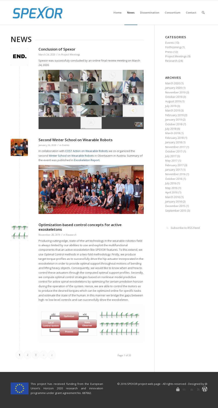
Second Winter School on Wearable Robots (76, 139)
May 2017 (171, 160)
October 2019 (173, 97)
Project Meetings (70, 54)
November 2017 (175, 147)
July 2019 (170, 106)
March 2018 (172, 133)
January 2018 (173, 142)
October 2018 (173, 124)
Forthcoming (173, 47)
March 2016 (172, 197)
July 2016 (170, 183)
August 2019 (173, 101)
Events (65, 145)
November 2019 (175, 92)
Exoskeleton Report (86, 160)
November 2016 (175, 174)
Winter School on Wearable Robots (71, 156)
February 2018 (174, 138)
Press (169, 52)
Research (71, 234)
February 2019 (174, 115)
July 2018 (170, 129)
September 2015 (175, 210)
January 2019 (173, 119)
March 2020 (172, 83)
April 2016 (171, 192)
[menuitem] (117, 12)
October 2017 (173, 151)
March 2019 (172, 110)
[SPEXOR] (38, 12)
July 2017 (170, 156)
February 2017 (174, 165)
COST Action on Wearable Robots (86, 151)
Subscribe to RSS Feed (185, 228)
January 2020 (173, 88)
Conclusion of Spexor (57, 49)
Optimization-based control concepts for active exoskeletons (80, 227)
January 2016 (173, 201)
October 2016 (173, 179)
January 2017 (173, 170)
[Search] (203, 12)
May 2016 (171, 188)
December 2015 (175, 206)
